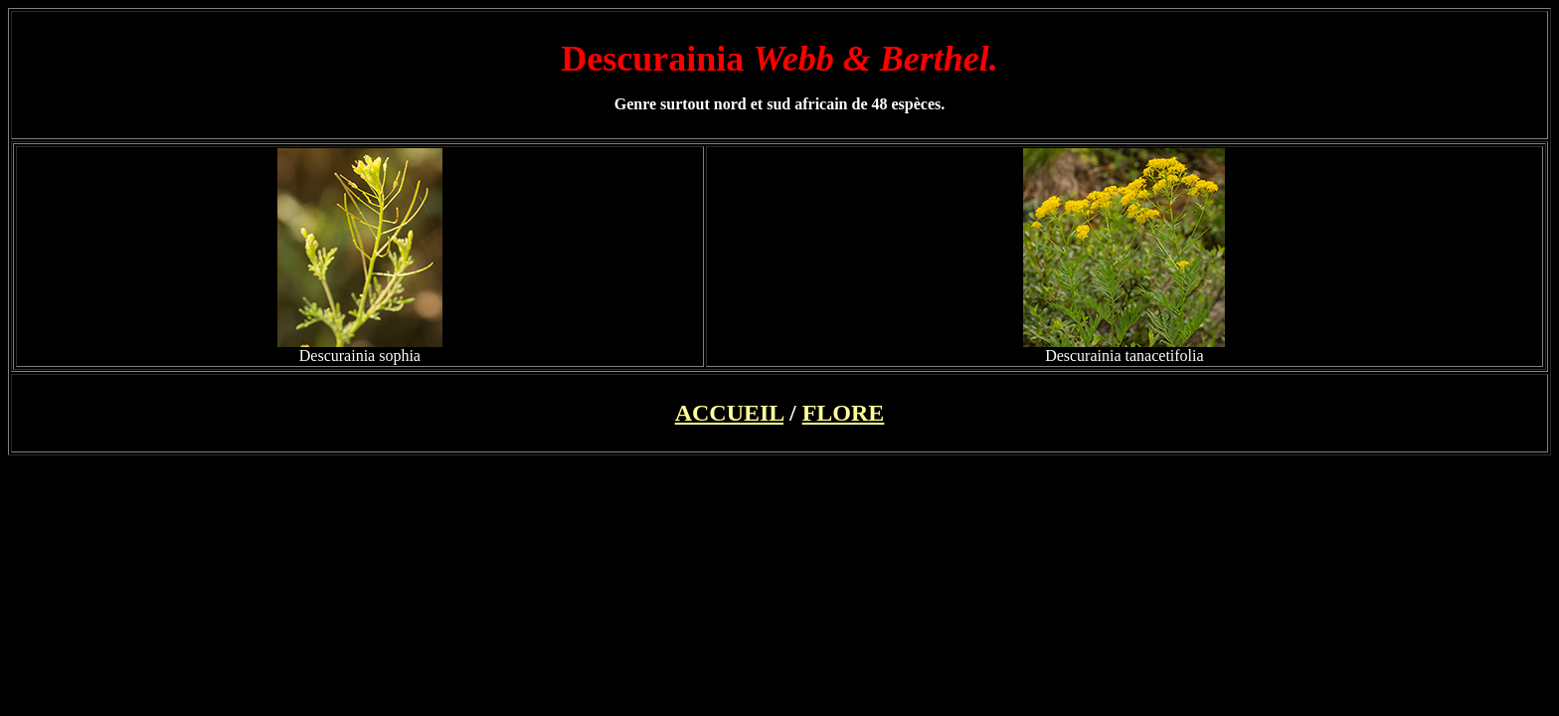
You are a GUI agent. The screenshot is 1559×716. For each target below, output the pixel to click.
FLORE (843, 413)
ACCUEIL (729, 413)
